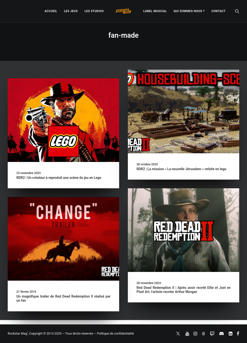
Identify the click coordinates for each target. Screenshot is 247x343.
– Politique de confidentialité (114, 333)
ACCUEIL (51, 11)
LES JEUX (71, 11)
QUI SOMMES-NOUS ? (189, 11)
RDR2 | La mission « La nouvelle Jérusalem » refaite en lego (181, 169)
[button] (237, 11)
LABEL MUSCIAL (155, 11)
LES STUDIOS (94, 11)
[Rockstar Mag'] (123, 11)
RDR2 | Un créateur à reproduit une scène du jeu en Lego (58, 178)
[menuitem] (51, 11)
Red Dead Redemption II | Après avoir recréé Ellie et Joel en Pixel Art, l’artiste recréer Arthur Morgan (184, 290)
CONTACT (219, 11)
